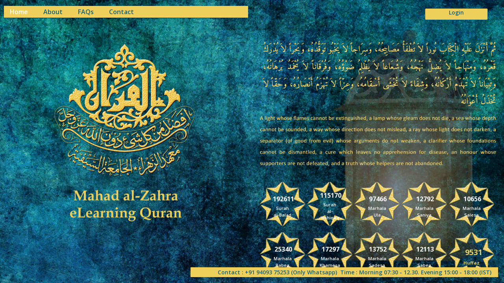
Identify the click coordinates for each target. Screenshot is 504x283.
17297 (330, 248)
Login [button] (456, 12)
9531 (473, 251)
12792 (425, 198)
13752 (378, 248)
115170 (330, 195)
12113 (425, 248)
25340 (283, 248)
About (53, 12)
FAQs (86, 12)
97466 (378, 198)
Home (19, 12)
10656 (472, 198)
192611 (283, 198)
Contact (121, 12)
